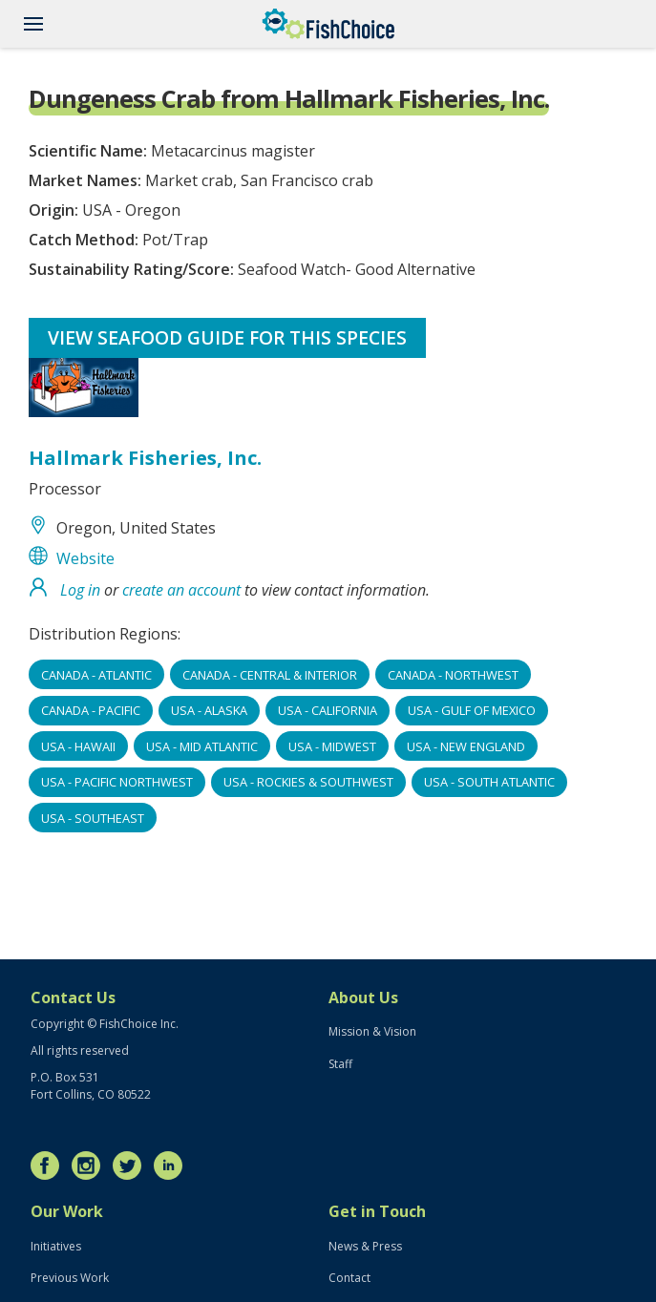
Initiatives (56, 1246)
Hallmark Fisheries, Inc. (145, 458)
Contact (349, 1278)
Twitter (132, 1165)
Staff (340, 1064)
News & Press (365, 1246)
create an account (181, 589)
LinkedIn (173, 1165)
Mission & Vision (372, 1031)
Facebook (50, 1165)
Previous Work (70, 1278)
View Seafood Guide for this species (227, 337)
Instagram (91, 1165)
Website (85, 558)
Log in (80, 589)
